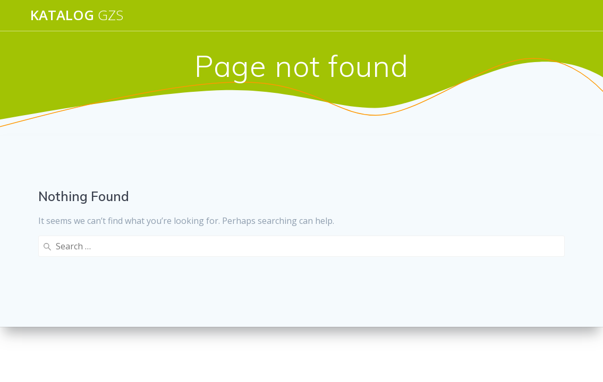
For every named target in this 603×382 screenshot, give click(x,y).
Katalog (76, 15)
